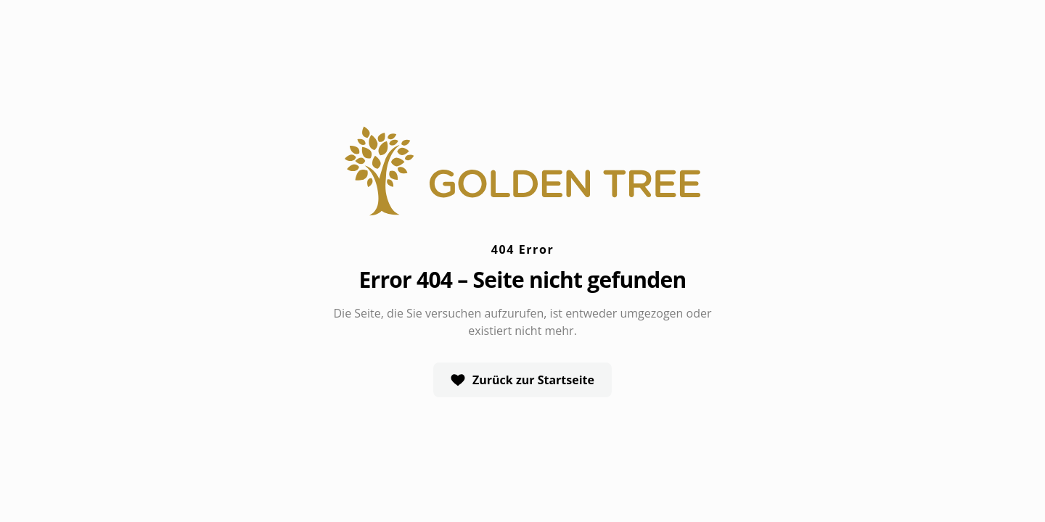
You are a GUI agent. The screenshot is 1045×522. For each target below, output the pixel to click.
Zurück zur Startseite (522, 380)
